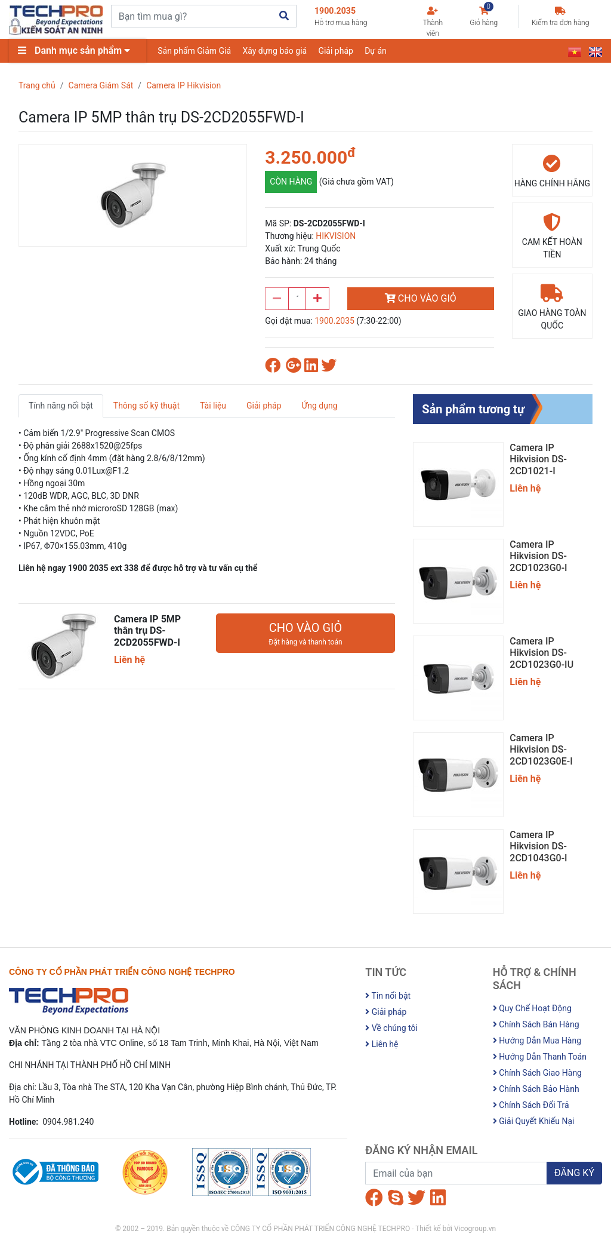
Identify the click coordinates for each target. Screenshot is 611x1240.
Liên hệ (381, 1044)
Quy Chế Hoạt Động (532, 1008)
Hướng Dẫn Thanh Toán (540, 1056)
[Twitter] (416, 1197)
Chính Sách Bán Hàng (536, 1024)
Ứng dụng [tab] (320, 405)
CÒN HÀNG (291, 181)
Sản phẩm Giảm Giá (195, 51)
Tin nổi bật (388, 995)
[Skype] (395, 1197)
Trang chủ (36, 85)
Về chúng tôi (391, 1028)
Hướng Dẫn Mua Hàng (537, 1040)
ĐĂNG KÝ (574, 1172)
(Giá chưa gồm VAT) (356, 181)
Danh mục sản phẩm (77, 50)
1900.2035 (356, 17)
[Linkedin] (438, 1197)
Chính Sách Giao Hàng (537, 1073)
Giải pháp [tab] (263, 405)
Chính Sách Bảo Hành (536, 1089)
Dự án (377, 51)
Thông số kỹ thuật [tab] (146, 405)
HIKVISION (336, 236)
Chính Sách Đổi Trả (531, 1105)
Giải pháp (337, 51)
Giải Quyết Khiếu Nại (534, 1121)
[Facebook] (374, 1197)
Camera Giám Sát (101, 85)
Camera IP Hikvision (183, 85)
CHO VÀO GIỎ (420, 298)
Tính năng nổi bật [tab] (61, 405)
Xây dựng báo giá (275, 51)
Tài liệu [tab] (213, 405)
